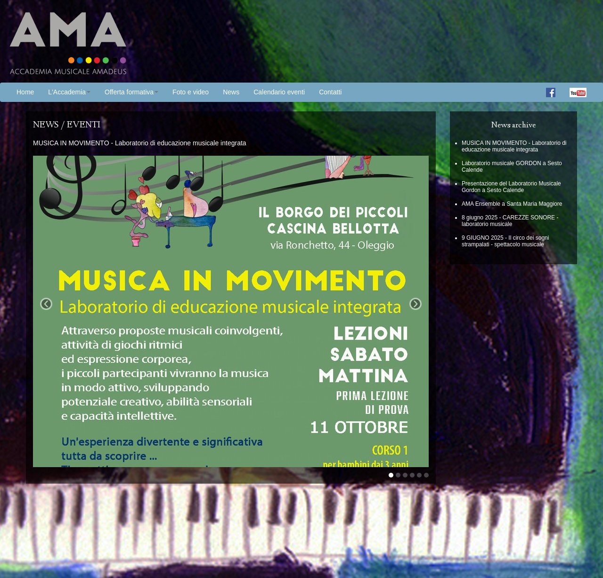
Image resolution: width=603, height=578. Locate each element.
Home (25, 92)
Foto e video (190, 92)
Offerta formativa (131, 92)
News (231, 92)
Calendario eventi (279, 92)
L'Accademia (69, 92)
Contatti (330, 92)
